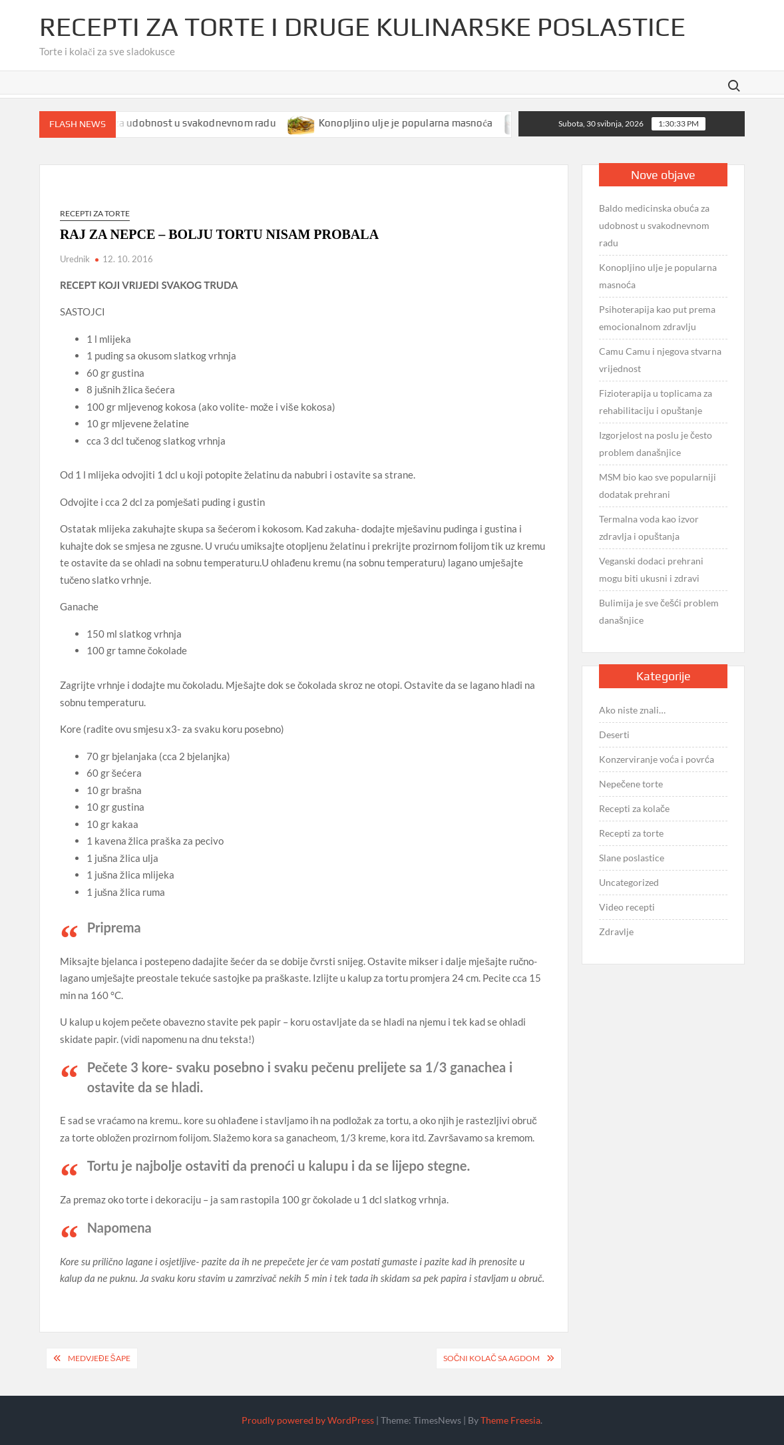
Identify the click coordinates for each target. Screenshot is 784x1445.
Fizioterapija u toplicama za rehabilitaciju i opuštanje (655, 401)
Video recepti (627, 907)
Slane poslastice (631, 857)
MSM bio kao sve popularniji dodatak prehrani (657, 485)
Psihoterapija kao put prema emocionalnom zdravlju (657, 318)
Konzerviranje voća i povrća (656, 759)
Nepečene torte (631, 783)
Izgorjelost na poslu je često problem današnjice (655, 443)
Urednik (75, 259)
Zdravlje (616, 931)
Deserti (614, 734)
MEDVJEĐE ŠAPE (99, 1358)
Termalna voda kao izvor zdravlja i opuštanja (649, 527)
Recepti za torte (95, 213)
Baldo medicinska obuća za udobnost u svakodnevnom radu (163, 122)
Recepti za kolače (634, 808)
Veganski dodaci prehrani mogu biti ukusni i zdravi (651, 569)
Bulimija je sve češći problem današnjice (659, 611)
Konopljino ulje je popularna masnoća (431, 122)
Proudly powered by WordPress (308, 1420)
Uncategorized (629, 882)
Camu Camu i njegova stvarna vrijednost (660, 359)
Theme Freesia (510, 1420)
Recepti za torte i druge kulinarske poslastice (362, 26)
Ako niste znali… (632, 710)
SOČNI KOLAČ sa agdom (491, 1358)
